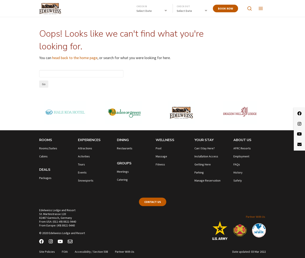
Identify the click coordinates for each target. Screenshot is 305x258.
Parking (199, 172)
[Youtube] (60, 242)
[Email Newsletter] (70, 242)
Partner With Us (255, 217)
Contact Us (152, 202)
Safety (237, 180)
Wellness (165, 140)
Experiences (89, 140)
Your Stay (204, 140)
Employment (241, 156)
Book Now (225, 8)
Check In (141, 6)
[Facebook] (41, 242)
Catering (122, 180)
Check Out (183, 6)
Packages (45, 178)
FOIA (65, 252)
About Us (242, 140)
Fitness (160, 164)
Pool (158, 148)
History (238, 172)
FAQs (236, 164)
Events (82, 172)
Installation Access (206, 156)
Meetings (123, 171)
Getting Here (202, 164)
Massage (161, 156)
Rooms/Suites (48, 148)
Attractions (85, 148)
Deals (44, 169)
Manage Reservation (207, 180)
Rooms (45, 140)
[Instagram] (51, 242)
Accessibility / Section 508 (91, 252)
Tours (81, 164)
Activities (84, 156)
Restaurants (124, 148)
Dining (123, 140)
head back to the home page (74, 57)
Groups (124, 163)
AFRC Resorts (242, 148)
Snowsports (85, 180)
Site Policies (47, 252)
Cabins (43, 156)
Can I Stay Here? (204, 148)
